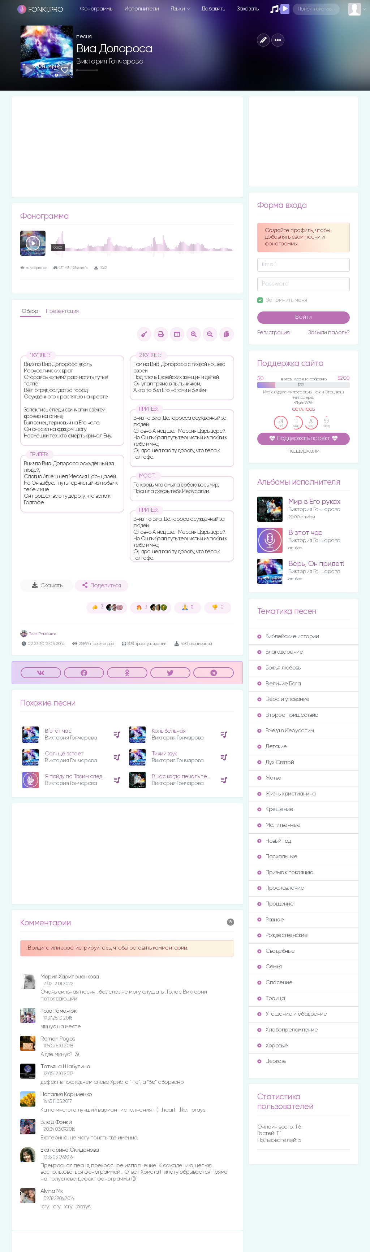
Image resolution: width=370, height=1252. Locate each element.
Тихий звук (164, 753)
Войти (303, 317)
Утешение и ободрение (292, 1014)
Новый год (274, 841)
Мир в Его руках (314, 502)
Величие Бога (279, 683)
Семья (269, 966)
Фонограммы (96, 9)
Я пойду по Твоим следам (77, 776)
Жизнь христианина (286, 794)
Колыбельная (169, 731)
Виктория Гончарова (109, 61)
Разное (270, 919)
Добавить (213, 9)
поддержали (303, 451)
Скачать (47, 585)
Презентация (62, 311)
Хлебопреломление (287, 1030)
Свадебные (276, 951)
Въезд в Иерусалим (285, 730)
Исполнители (142, 9)
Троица (271, 998)
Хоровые (272, 1045)
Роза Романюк (38, 634)
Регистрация (273, 332)
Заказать (248, 9)
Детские (272, 746)
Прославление (280, 888)
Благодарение (280, 652)
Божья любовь (278, 668)
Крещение (275, 809)
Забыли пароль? (329, 332)
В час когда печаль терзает (186, 776)
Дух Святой (275, 762)
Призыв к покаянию (285, 872)
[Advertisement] (127, 146)
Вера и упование (283, 699)
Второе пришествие (287, 715)
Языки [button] (178, 9)
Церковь (271, 1061)
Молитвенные (279, 825)
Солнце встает (64, 753)
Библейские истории (288, 636)
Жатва (269, 778)
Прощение (275, 904)
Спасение (274, 982)
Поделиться (101, 585)
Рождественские (282, 935)
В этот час (58, 731)
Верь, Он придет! (316, 564)
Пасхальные (277, 856)
